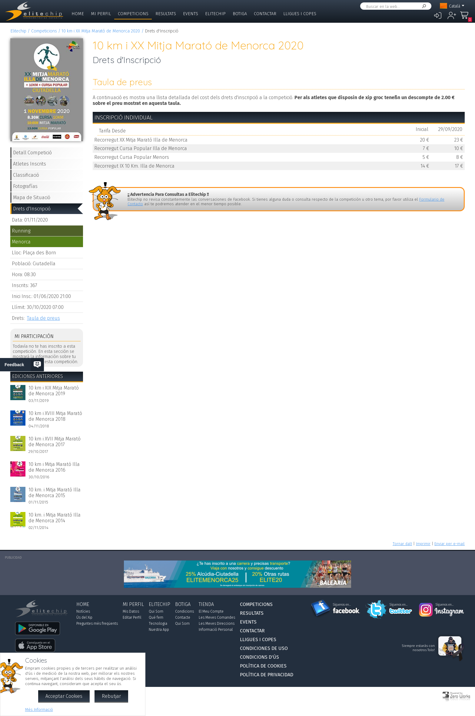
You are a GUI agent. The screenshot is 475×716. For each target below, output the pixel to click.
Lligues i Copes (299, 13)
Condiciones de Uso (264, 648)
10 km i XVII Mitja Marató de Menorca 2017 (54, 441)
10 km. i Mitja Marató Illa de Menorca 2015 (54, 492)
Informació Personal (216, 629)
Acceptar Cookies (63, 696)
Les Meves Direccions (216, 623)
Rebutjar (111, 696)
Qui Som (156, 611)
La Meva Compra (466, 18)
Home (77, 13)
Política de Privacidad (266, 675)
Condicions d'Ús (259, 657)
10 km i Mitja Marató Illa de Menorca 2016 (54, 467)
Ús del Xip (84, 617)
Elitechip (215, 13)
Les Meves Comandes (217, 617)
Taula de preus (43, 318)
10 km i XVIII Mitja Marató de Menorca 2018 (55, 416)
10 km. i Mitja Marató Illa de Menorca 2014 (54, 518)
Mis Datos (131, 611)
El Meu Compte (211, 611)
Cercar (423, 6)
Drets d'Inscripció (32, 209)
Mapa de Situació (31, 197)
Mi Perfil (101, 13)
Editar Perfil (132, 617)
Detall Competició (32, 153)
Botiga (240, 13)
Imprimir (423, 543)
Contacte (182, 617)
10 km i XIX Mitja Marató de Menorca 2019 (53, 390)
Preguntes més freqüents (97, 623)
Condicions (184, 611)
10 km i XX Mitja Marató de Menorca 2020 (100, 31)
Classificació (26, 175)
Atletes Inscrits (29, 164)
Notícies (83, 611)
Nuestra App (159, 629)
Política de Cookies (263, 666)
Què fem (156, 617)
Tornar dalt (402, 543)
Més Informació (39, 709)
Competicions (133, 13)
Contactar (265, 13)
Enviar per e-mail (449, 543)
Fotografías (25, 186)
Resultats (165, 13)
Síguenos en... (342, 605)
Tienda (206, 604)
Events (190, 13)
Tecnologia (158, 623)
